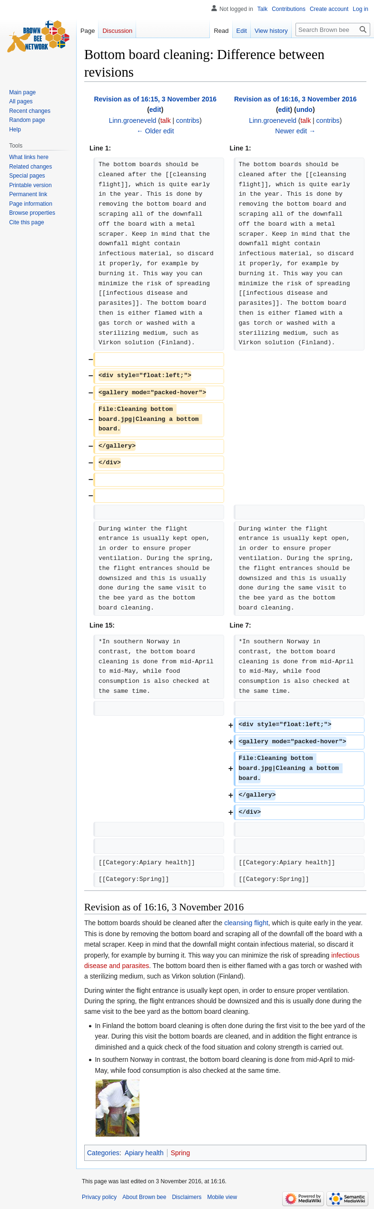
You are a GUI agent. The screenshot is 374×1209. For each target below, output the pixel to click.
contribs (187, 120)
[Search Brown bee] (332, 29)
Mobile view (222, 1197)
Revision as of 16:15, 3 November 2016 (155, 99)
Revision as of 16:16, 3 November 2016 (295, 99)
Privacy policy (99, 1197)
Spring (180, 1153)
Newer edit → (295, 131)
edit (155, 109)
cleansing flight (246, 923)
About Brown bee (144, 1197)
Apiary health (144, 1153)
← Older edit (155, 131)
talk (165, 120)
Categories (103, 1153)
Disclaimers (186, 1197)
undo (304, 109)
